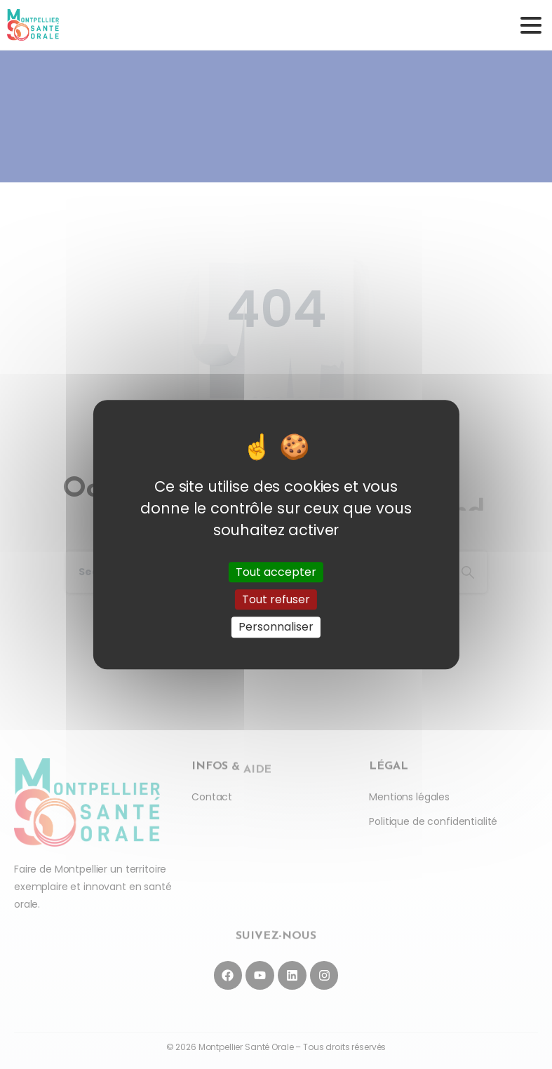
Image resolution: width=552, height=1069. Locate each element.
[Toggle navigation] (531, 25)
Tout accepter (276, 572)
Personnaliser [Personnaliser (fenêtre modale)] (276, 627)
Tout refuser (276, 599)
